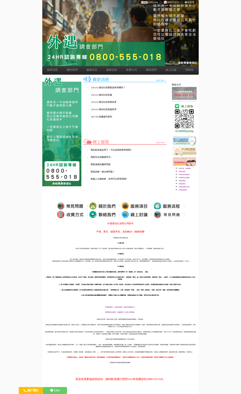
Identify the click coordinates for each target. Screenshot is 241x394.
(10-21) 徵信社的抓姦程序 (103, 109)
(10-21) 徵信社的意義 (101, 95)
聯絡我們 (151, 69)
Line (55, 390)
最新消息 (52, 69)
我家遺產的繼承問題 (101, 164)
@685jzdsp (149, 2)
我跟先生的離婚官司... (101, 157)
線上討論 (171, 69)
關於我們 (72, 69)
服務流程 (111, 69)
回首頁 (189, 2)
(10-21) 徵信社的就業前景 (103, 102)
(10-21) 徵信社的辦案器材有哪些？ (108, 87)
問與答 (189, 69)
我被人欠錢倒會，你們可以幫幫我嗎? (109, 179)
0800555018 (171, 2)
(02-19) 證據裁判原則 (101, 116)
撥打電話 (30, 390)
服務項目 (91, 69)
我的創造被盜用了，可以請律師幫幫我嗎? (111, 150)
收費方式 (131, 69)
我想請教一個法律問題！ (103, 171)
